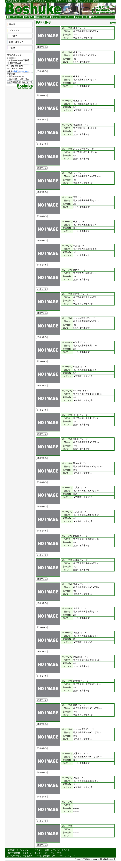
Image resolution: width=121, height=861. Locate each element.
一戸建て (13, 36)
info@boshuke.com (20, 71)
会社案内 (28, 17)
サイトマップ (81, 17)
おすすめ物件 (14, 853)
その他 (12, 48)
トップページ (15, 17)
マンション (14, 30)
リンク (94, 17)
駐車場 (12, 24)
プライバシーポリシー (61, 17)
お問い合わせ (42, 17)
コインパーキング (32, 853)
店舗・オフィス (16, 42)
